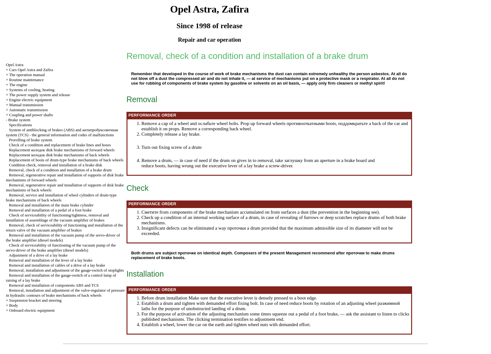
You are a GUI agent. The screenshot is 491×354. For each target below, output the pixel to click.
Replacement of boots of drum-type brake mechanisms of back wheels (66, 160)
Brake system (19, 119)
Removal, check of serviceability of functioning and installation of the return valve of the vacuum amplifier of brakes (64, 227)
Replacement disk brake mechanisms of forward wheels (62, 150)
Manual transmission (26, 104)
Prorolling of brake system (30, 140)
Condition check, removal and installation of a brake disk (55, 165)
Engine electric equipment (30, 99)
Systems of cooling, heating (31, 89)
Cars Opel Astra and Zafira (31, 69)
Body (13, 305)
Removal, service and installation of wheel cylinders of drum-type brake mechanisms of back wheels (61, 197)
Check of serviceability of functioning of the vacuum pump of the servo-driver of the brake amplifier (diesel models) (61, 247)
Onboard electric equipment (31, 310)
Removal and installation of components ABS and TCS (54, 285)
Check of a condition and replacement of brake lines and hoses (60, 145)
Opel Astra (14, 64)
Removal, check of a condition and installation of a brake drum (60, 170)
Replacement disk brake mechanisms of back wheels (59, 155)
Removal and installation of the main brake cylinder (51, 205)
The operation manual (27, 74)
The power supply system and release (39, 94)
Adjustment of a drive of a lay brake (38, 255)
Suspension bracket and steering (35, 300)
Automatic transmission (28, 109)
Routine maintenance (26, 79)
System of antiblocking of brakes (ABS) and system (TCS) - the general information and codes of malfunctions (62, 132)
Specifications (20, 124)
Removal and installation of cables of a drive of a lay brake (57, 265)
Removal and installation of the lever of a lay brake (51, 260)
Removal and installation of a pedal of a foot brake (50, 210)
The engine (18, 84)
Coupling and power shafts (31, 114)
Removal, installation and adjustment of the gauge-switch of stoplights (66, 270)
